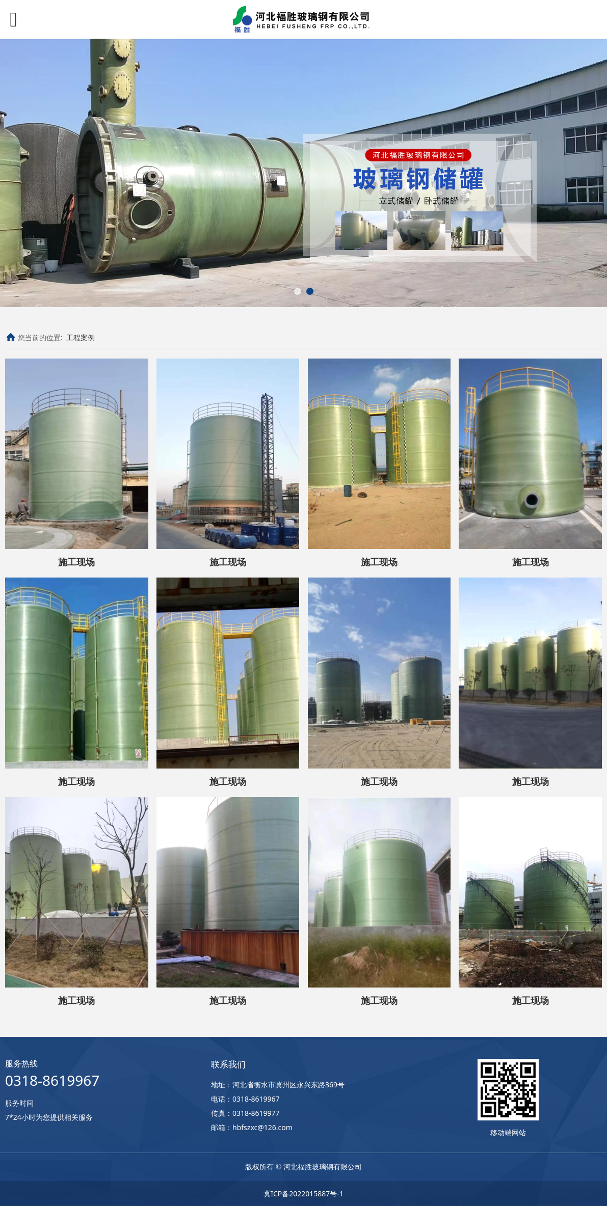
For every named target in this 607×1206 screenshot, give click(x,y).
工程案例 (80, 337)
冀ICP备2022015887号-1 (303, 1193)
